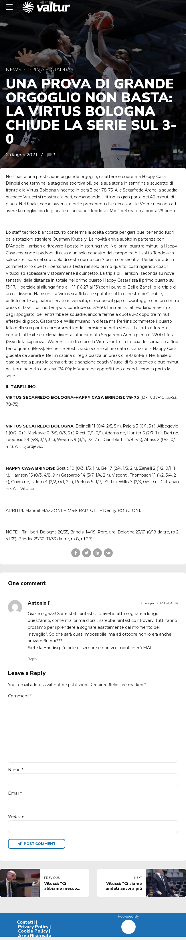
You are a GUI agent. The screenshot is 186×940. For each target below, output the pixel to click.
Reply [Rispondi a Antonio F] (32, 658)
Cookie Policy (33, 934)
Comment (19, 696)
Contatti (26, 925)
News (13, 69)
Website (16, 819)
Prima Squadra (49, 69)
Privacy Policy (33, 930)
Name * (15, 771)
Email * (15, 795)
